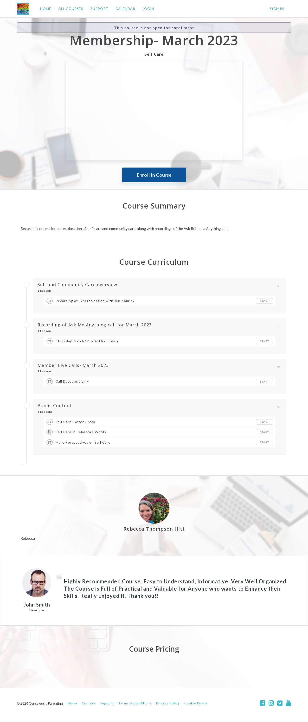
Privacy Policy (168, 703)
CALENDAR (125, 9)
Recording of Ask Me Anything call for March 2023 (95, 325)
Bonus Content (55, 405)
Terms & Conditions (134, 703)
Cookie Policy (195, 703)
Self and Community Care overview (77, 284)
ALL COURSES (70, 9)
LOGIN (148, 9)
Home (72, 703)
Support (107, 703)
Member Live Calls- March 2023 (73, 365)
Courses (88, 703)
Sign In (277, 9)
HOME (45, 9)
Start (264, 301)
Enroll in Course (154, 175)
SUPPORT (99, 9)
